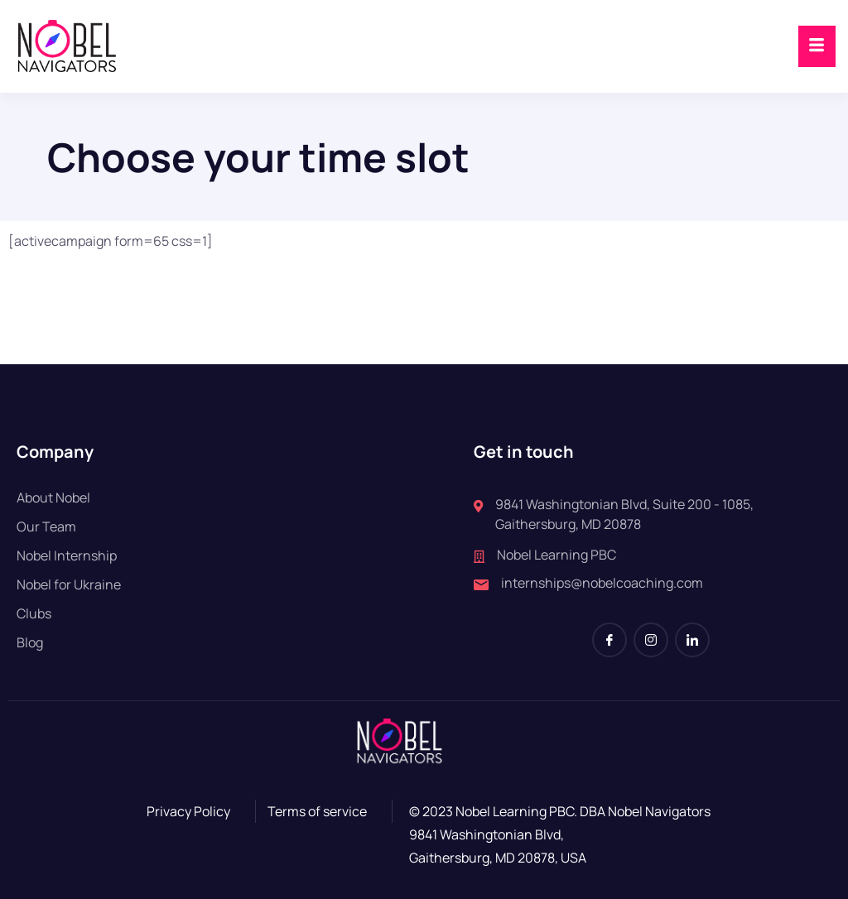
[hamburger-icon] (817, 46)
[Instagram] (651, 640)
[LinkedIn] (692, 640)
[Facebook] (609, 640)
